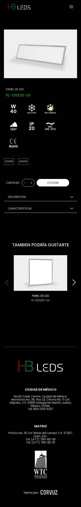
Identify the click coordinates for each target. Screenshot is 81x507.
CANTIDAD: (13, 183)
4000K (23, 161)
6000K (9, 161)
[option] (40, 281)
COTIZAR (53, 183)
